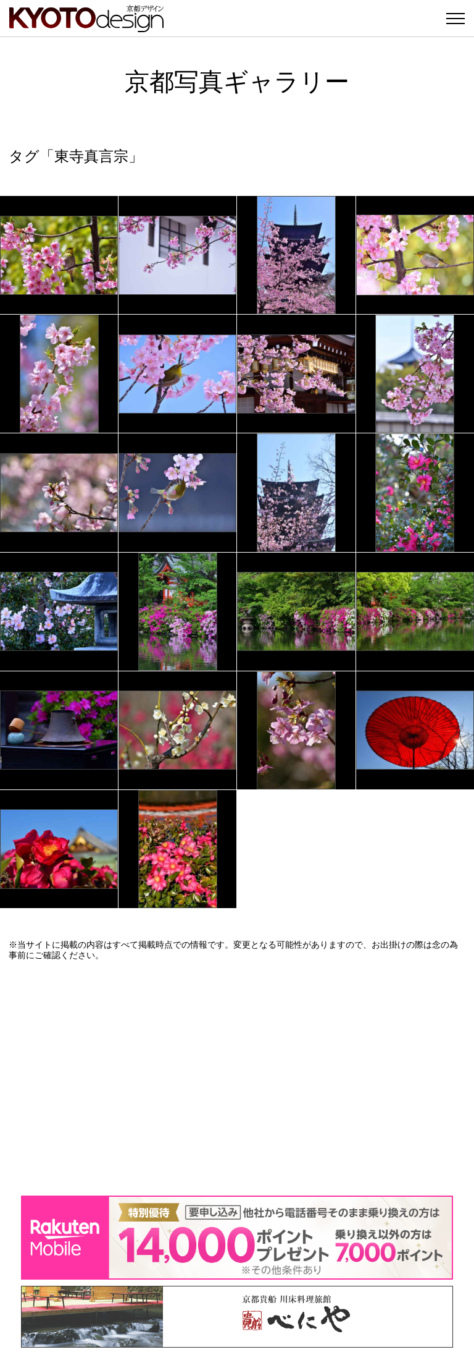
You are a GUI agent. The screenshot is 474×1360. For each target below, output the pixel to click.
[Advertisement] (237, 1078)
